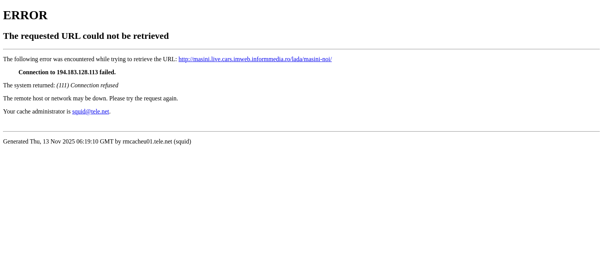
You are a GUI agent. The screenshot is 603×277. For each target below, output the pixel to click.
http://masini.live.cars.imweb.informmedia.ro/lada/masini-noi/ (255, 59)
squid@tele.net (90, 111)
